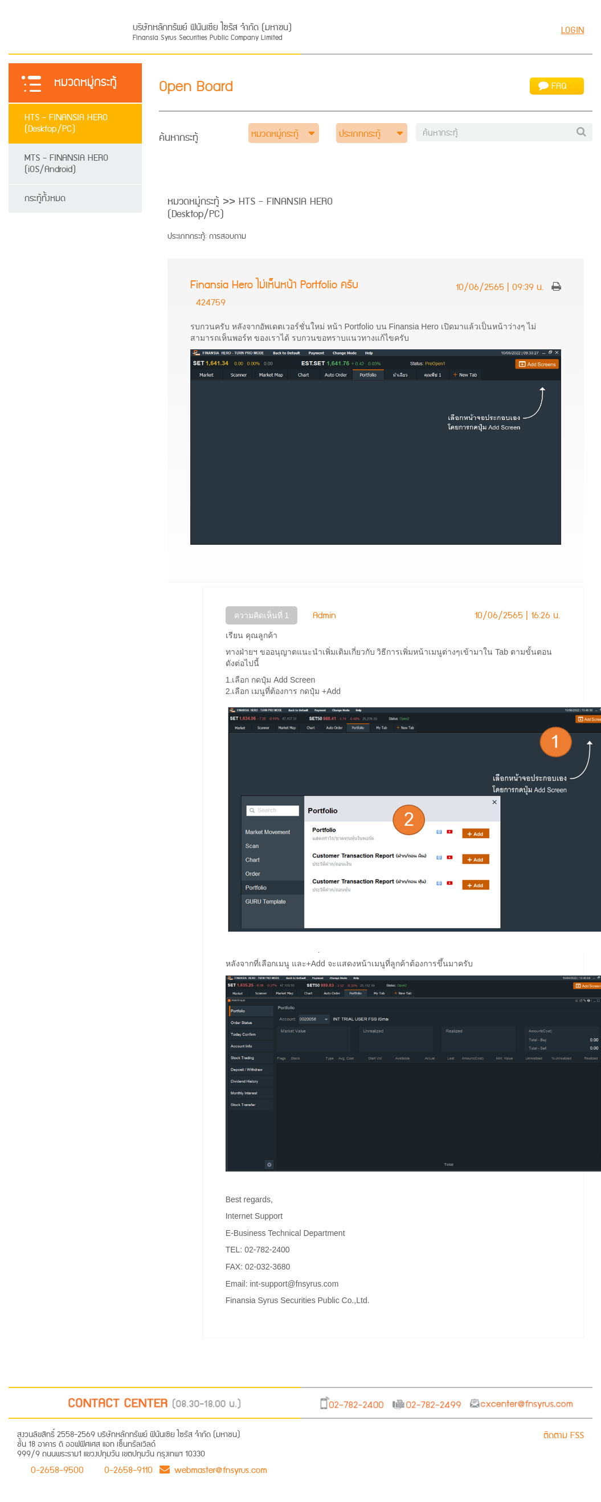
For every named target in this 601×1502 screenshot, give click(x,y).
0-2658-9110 (128, 1469)
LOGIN (572, 30)
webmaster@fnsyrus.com (213, 1469)
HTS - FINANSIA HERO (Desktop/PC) (66, 123)
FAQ (552, 86)
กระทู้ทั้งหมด (45, 198)
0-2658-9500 (57, 1469)
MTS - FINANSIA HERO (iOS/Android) (66, 163)
